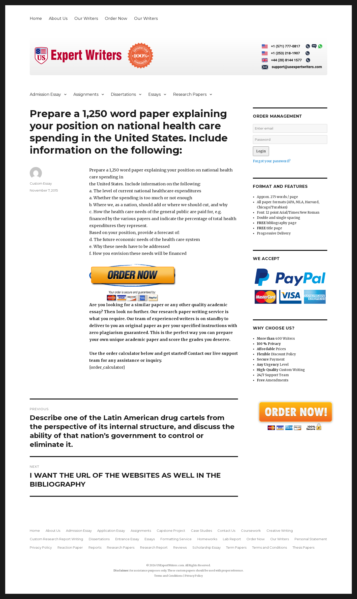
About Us (58, 18)
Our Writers (86, 18)
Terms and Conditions (269, 547)
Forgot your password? (272, 161)
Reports (95, 547)
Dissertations (123, 94)
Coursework (251, 530)
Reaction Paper (70, 547)
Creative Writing (280, 530)
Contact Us (226, 530)
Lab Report (232, 539)
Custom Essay (41, 183)
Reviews (180, 547)
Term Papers (236, 547)
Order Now (116, 18)
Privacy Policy (41, 547)
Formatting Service (176, 539)
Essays (154, 94)
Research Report (154, 547)
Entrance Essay (127, 539)
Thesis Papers (303, 547)
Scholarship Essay (206, 547)
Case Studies (201, 530)
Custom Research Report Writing (56, 539)
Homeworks (207, 539)
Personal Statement (311, 539)
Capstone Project (171, 530)
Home (36, 18)
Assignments (85, 94)
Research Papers (190, 94)
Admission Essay (45, 94)
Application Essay (111, 530)
